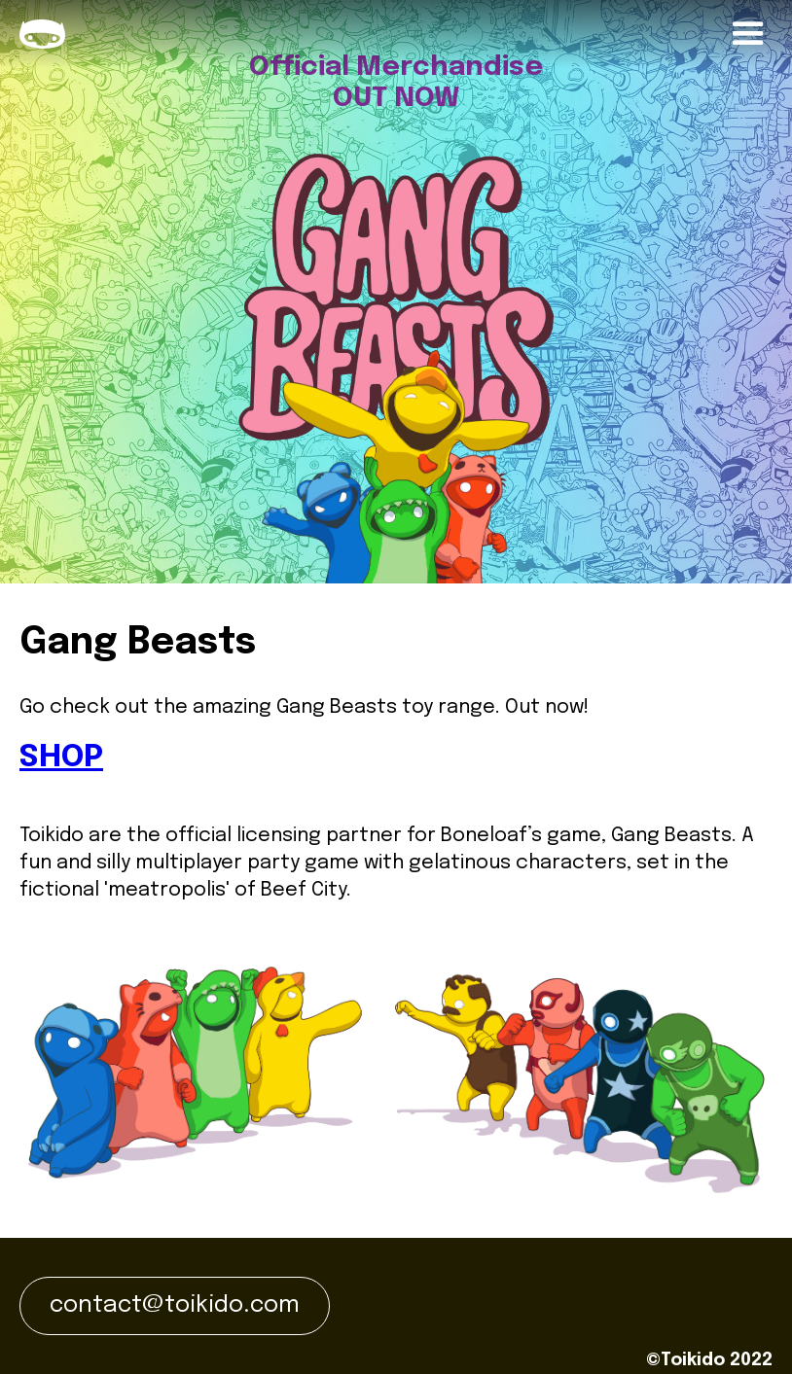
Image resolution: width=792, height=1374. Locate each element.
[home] (42, 34)
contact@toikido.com (175, 1305)
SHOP (61, 758)
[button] (748, 34)
